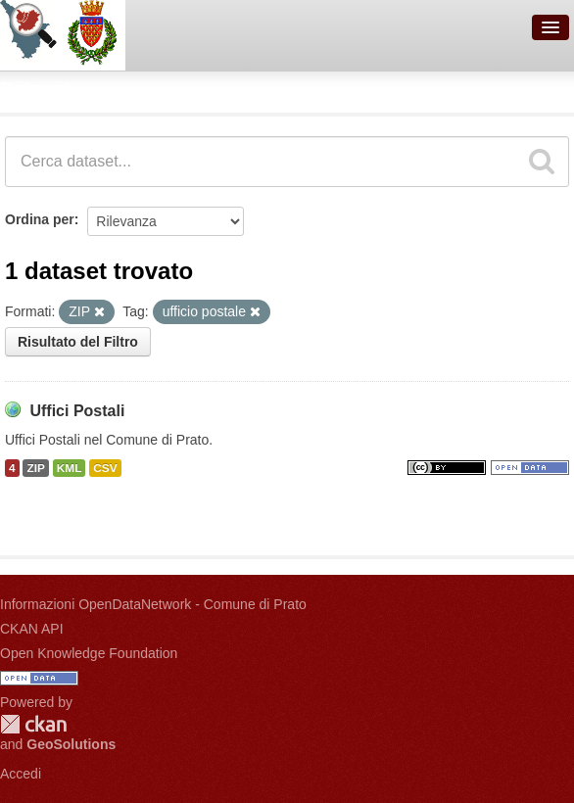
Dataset (35, 89)
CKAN (33, 724)
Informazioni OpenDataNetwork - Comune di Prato (153, 604)
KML (69, 468)
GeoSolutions (71, 744)
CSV (105, 468)
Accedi (20, 773)
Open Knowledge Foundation (88, 653)
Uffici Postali (76, 410)
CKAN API (32, 629)
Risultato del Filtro (78, 342)
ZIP (35, 468)
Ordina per (39, 219)
